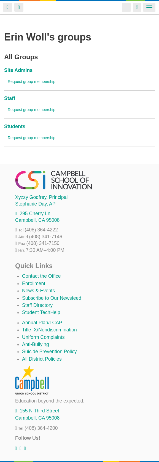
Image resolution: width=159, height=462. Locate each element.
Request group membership (31, 81)
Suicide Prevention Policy (49, 351)
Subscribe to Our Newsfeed (51, 298)
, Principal (41, 197)
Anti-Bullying (35, 344)
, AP (35, 204)
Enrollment (33, 283)
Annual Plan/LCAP (42, 322)
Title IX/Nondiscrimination (49, 330)
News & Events (38, 290)
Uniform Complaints (43, 337)
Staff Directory (37, 305)
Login (7, 7)
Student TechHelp (41, 312)
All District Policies (42, 359)
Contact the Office (41, 276)
